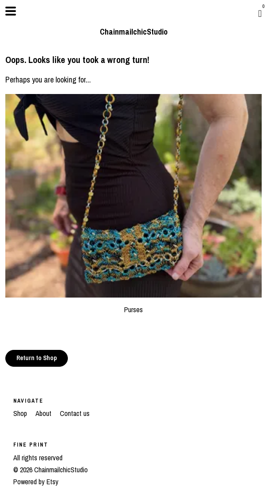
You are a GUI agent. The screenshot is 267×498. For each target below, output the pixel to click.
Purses (133, 304)
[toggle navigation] (10, 11)
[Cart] (260, 13)
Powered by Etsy (36, 481)
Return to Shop (36, 358)
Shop (21, 413)
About (44, 413)
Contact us (75, 413)
